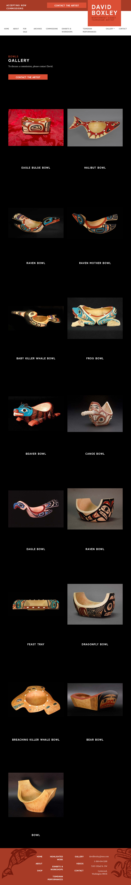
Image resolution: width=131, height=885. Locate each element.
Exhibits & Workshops (67, 30)
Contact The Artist (28, 77)
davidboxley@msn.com (99, 856)
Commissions (52, 29)
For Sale (25, 30)
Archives (38, 29)
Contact (123, 29)
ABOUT (39, 863)
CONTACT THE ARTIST (66, 5)
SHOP (39, 870)
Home (6, 29)
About (16, 29)
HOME (39, 856)
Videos (80, 863)
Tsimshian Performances (89, 30)
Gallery (79, 856)
